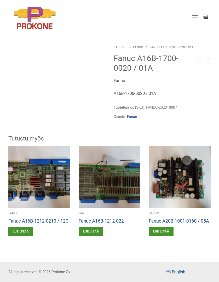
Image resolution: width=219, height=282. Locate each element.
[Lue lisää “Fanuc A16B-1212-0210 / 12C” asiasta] (20, 231)
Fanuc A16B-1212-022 (101, 221)
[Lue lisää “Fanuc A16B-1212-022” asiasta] (91, 231)
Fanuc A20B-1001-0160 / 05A (179, 221)
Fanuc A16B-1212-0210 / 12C (38, 221)
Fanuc (138, 47)
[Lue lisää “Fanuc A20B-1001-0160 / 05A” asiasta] (161, 231)
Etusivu (120, 47)
